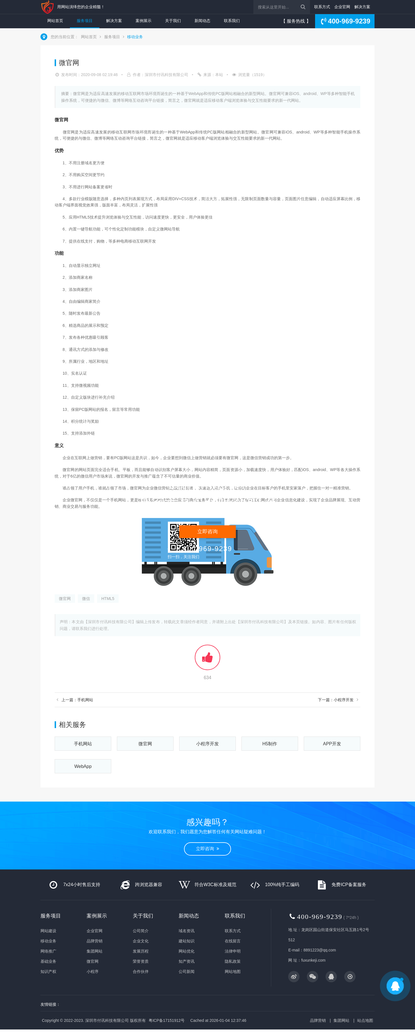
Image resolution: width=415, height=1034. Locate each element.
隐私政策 (233, 961)
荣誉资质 (141, 961)
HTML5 (107, 598)
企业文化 (141, 941)
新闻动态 (202, 20)
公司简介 (141, 931)
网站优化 (186, 951)
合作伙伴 (141, 971)
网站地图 (233, 971)
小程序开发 (207, 743)
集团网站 (94, 951)
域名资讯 (186, 931)
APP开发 (332, 743)
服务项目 (85, 20)
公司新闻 (186, 971)
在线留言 (233, 941)
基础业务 (48, 961)
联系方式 (322, 7)
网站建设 (48, 931)
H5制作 (269, 743)
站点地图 (365, 1020)
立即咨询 (207, 848)
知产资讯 (186, 961)
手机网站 (83, 743)
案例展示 (143, 20)
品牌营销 (94, 941)
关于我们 (173, 20)
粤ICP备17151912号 (167, 1020)
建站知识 (186, 941)
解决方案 (362, 7)
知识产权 (48, 971)
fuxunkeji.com (313, 960)
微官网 (65, 598)
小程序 (93, 971)
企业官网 (342, 7)
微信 (86, 598)
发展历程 (141, 951)
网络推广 (48, 951)
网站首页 (55, 20)
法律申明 (233, 951)
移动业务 (135, 36)
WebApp (82, 766)
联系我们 (232, 20)
